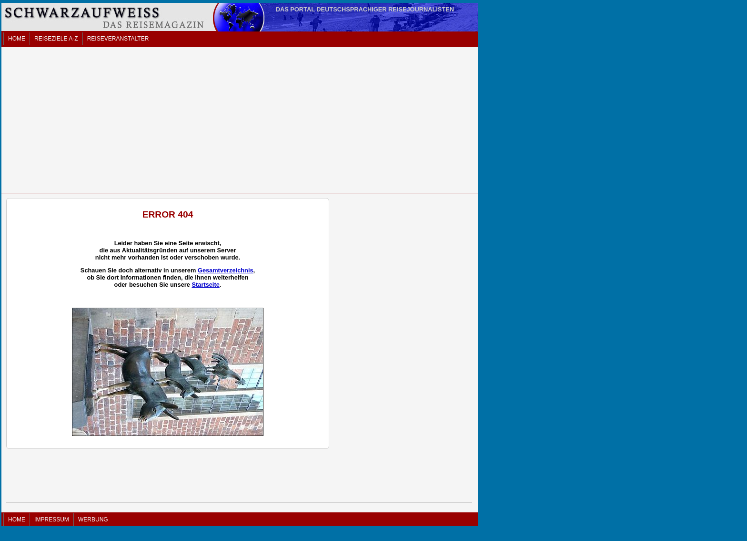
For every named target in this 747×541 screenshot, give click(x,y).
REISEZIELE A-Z (56, 38)
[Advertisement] (239, 120)
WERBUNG (93, 519)
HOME (16, 38)
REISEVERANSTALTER (118, 38)
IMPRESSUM (51, 519)
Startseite (205, 284)
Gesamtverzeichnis (225, 270)
